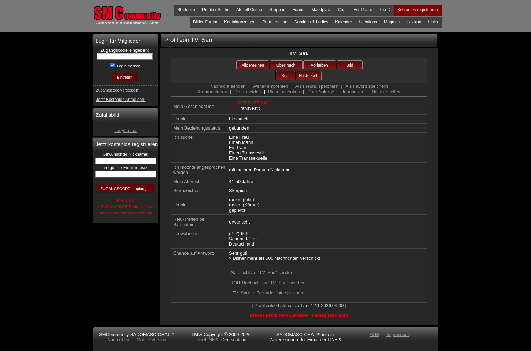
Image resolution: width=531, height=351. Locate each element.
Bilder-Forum (205, 22)
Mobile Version (151, 339)
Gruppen (277, 9)
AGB (374, 334)
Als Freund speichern (316, 86)
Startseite (186, 9)
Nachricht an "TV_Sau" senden (262, 272)
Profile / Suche (215, 9)
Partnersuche (275, 22)
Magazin (392, 22)
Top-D (384, 9)
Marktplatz (321, 9)
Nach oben (119, 339)
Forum (299, 9)
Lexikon (414, 22)
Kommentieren (212, 91)
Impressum (397, 334)
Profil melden (247, 91)
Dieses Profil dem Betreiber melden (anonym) (299, 315)
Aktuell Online (249, 9)
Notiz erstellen (385, 91)
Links (433, 22)
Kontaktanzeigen (239, 22)
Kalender (343, 22)
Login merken (128, 66)
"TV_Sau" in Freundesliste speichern (268, 292)
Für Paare (363, 9)
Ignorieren (353, 91)
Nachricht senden (227, 86)
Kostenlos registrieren (417, 9)
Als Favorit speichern (367, 86)
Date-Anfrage (320, 91)
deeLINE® (207, 339)
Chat (342, 9)
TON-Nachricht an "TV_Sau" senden (267, 282)
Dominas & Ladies (311, 22)
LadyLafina (125, 130)
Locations (368, 22)
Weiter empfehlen (270, 86)
